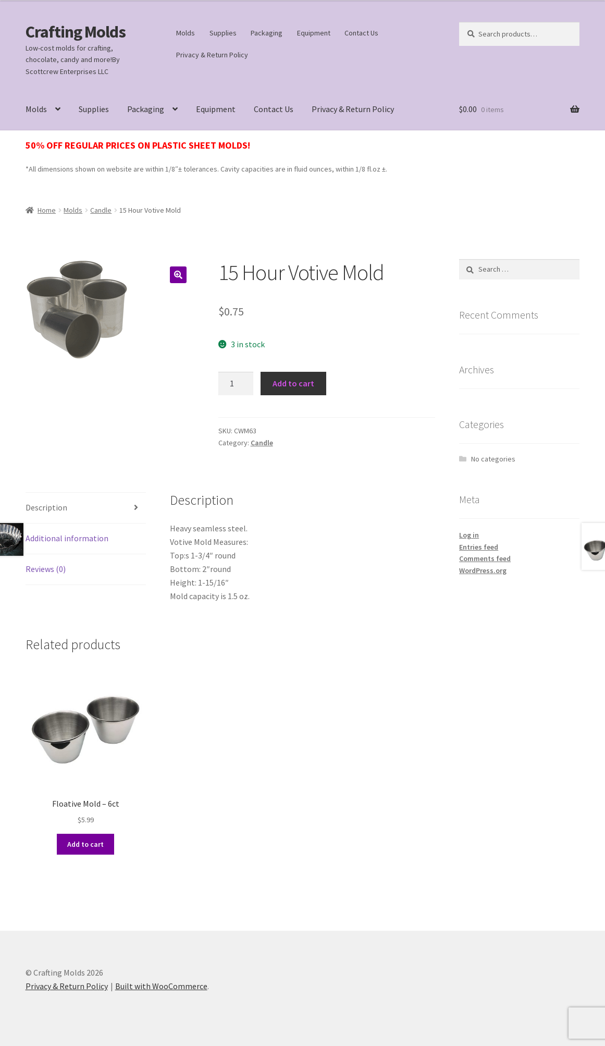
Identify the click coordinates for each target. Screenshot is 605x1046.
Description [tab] (46, 507)
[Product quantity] (236, 384)
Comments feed (485, 558)
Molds (185, 33)
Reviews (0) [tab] (46, 569)
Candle (101, 210)
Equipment (313, 33)
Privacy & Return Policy (212, 54)
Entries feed (478, 547)
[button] (178, 274)
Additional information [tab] (67, 538)
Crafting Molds (76, 31)
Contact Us (361, 33)
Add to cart (293, 383)
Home (47, 210)
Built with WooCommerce (161, 986)
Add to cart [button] (85, 844)
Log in (469, 535)
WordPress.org (483, 570)
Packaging (266, 33)
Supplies (223, 33)
